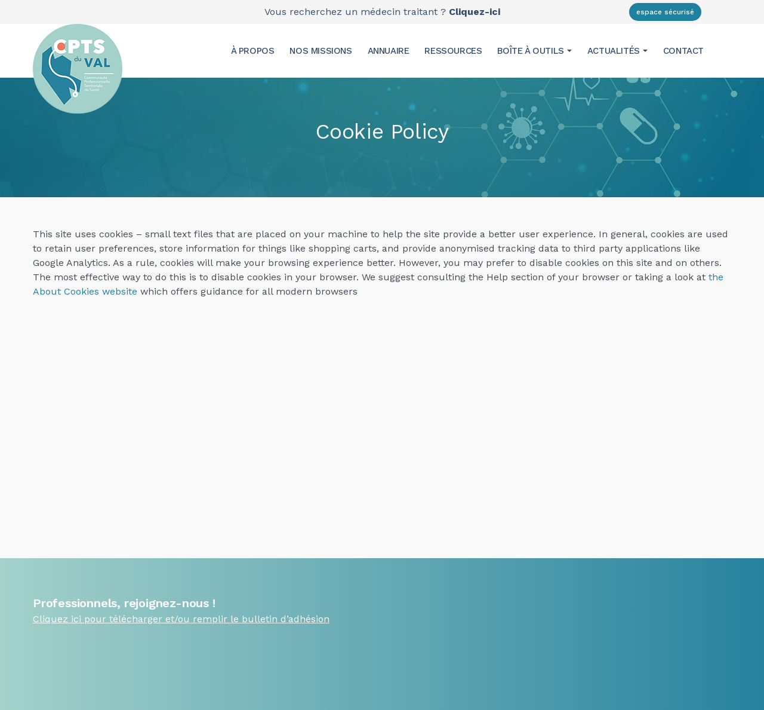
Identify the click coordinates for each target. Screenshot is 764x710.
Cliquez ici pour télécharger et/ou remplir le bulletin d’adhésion (181, 619)
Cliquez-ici (474, 11)
